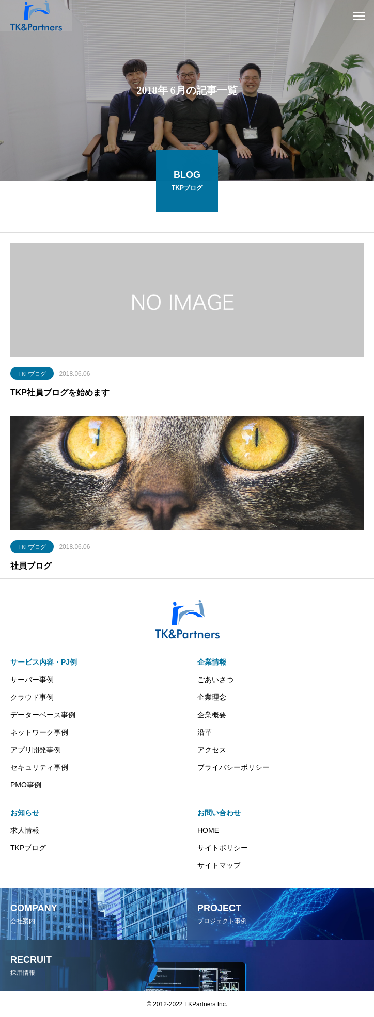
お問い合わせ (219, 813)
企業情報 (211, 662)
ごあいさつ (215, 679)
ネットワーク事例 (39, 732)
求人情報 (24, 830)
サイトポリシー (222, 848)
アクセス (211, 750)
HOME (208, 830)
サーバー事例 (32, 679)
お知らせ (24, 813)
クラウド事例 (32, 697)
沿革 (204, 732)
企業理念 (211, 697)
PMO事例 (25, 785)
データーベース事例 (42, 715)
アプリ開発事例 (35, 750)
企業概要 (211, 715)
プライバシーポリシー (233, 767)
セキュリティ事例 (39, 767)
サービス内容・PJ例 (43, 662)
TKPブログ (32, 375)
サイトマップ (219, 865)
